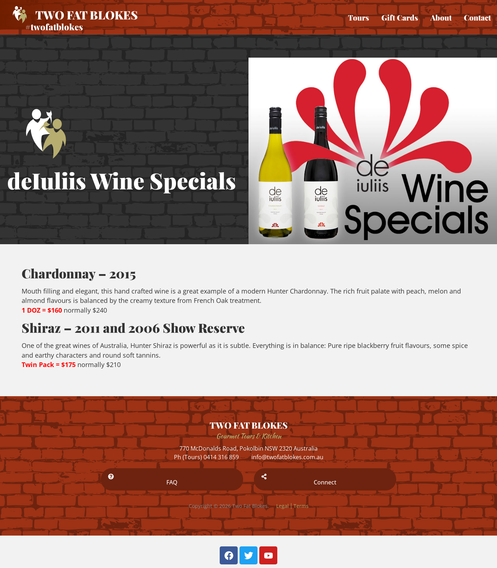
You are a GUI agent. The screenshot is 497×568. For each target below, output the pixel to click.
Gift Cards (399, 17)
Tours (358, 17)
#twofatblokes (54, 26)
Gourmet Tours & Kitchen (248, 435)
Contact (477, 17)
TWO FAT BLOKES (249, 425)
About (441, 17)
